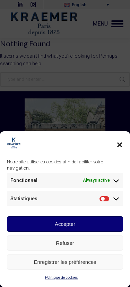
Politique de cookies (61, 279)
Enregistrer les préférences (65, 263)
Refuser (65, 244)
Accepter (65, 225)
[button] (119, 145)
